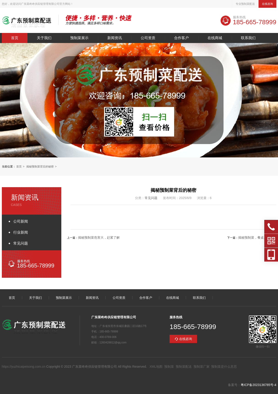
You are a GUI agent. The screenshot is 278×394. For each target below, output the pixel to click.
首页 (14, 38)
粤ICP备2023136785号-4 (258, 385)
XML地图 (155, 366)
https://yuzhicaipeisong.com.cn (24, 366)
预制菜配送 (184, 366)
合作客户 (181, 38)
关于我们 (44, 38)
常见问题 (20, 243)
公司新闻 (20, 221)
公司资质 (148, 38)
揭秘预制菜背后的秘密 (40, 166)
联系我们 (248, 38)
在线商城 (215, 38)
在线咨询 (267, 3)
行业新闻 (20, 232)
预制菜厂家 (202, 366)
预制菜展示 (79, 38)
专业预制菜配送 (245, 3)
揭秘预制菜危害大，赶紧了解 (99, 237)
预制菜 (169, 366)
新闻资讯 (114, 38)
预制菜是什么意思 (224, 366)
